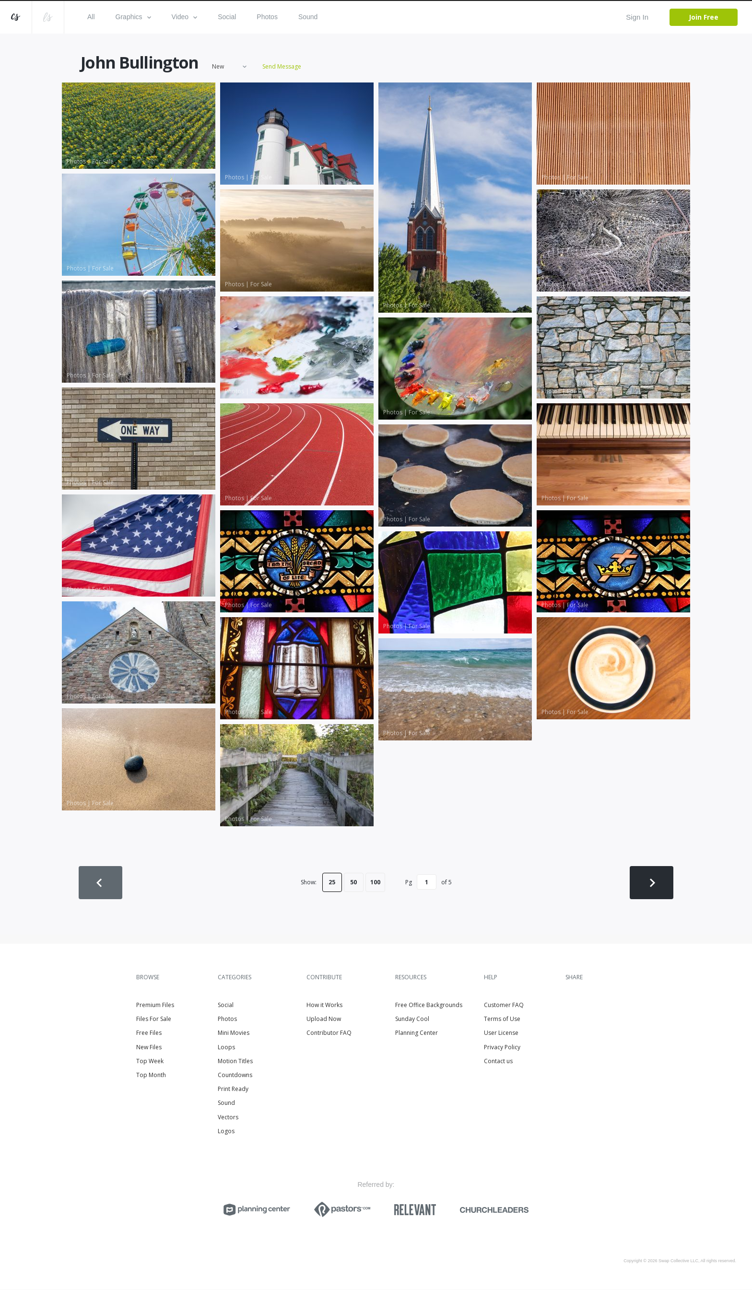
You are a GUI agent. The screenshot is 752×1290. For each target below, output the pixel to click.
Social (227, 17)
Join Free (703, 17)
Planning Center (416, 1034)
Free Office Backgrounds (428, 1005)
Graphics (133, 17)
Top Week (150, 1061)
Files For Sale (153, 1019)
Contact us (498, 1061)
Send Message (281, 67)
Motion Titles (235, 1061)
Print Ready (233, 1089)
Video (185, 17)
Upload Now (323, 1019)
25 (332, 883)
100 (375, 883)
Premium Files (155, 1005)
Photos (267, 17)
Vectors (228, 1118)
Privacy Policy (502, 1048)
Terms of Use (502, 1019)
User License (501, 1034)
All (91, 17)
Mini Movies (233, 1034)
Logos (226, 1131)
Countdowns (235, 1075)
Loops (226, 1048)
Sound (307, 17)
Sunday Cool (412, 1019)
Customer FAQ (504, 1005)
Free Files (149, 1034)
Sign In (637, 17)
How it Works (324, 1005)
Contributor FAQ (329, 1034)
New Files (149, 1048)
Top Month (151, 1075)
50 (353, 883)
